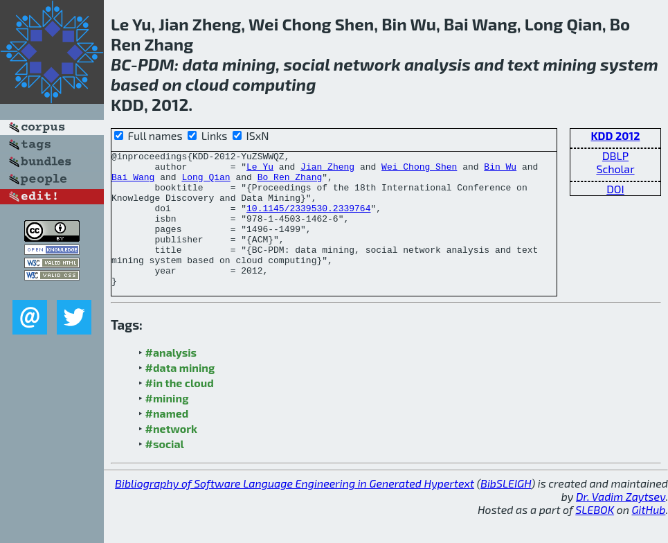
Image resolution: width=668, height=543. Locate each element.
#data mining (180, 394)
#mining (167, 424)
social (306, 64)
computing (274, 84)
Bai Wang (132, 183)
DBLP (615, 155)
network (367, 64)
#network (171, 455)
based (135, 84)
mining (249, 64)
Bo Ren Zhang (290, 183)
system (629, 64)
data (200, 64)
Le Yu (259, 170)
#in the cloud (179, 409)
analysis (437, 64)
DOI (615, 188)
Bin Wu (500, 170)
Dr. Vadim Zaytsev (620, 523)
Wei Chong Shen (419, 170)
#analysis (171, 379)
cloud (207, 84)
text (523, 64)
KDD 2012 (615, 135)
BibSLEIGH (505, 510)
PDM (156, 64)
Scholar (615, 168)
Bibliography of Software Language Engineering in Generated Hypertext (294, 510)
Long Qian (205, 183)
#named (167, 440)
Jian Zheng (327, 170)
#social (164, 470)
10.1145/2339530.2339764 (308, 220)
